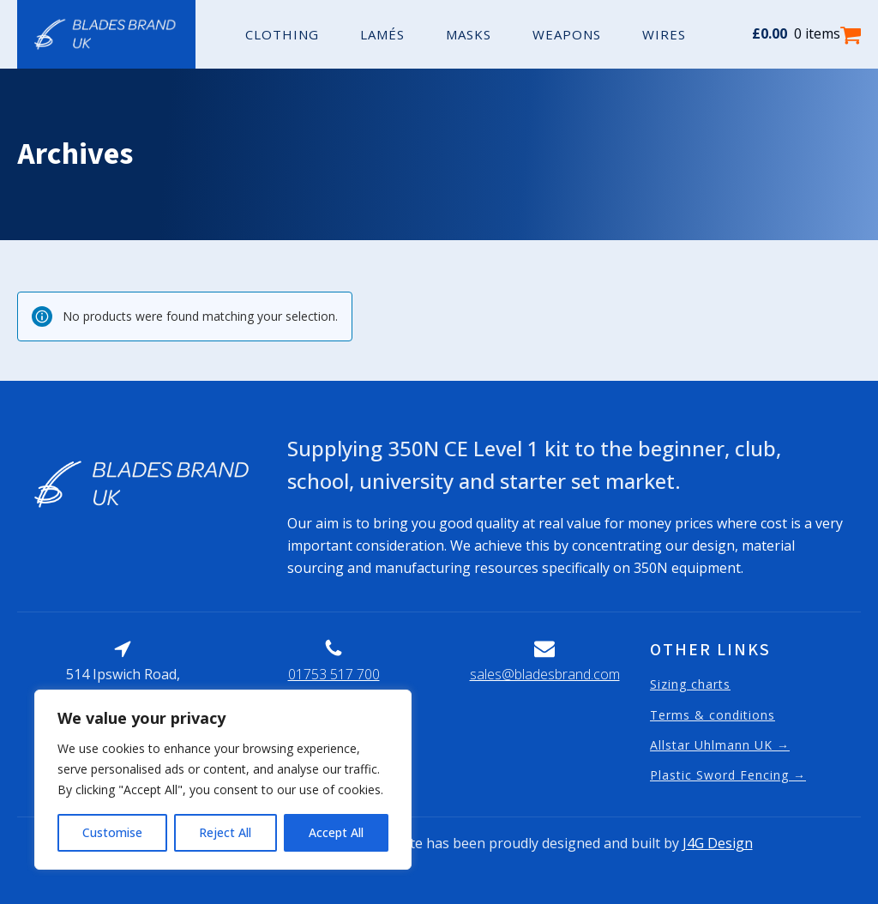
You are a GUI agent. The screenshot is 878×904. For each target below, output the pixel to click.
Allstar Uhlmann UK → (720, 744)
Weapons (566, 34)
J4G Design (718, 843)
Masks (468, 34)
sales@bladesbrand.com (545, 674)
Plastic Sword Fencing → (728, 774)
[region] (223, 780)
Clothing (282, 34)
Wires (664, 34)
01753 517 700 (334, 674)
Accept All (336, 832)
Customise (112, 832)
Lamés (382, 34)
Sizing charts (690, 684)
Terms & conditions (712, 714)
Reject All (225, 832)
